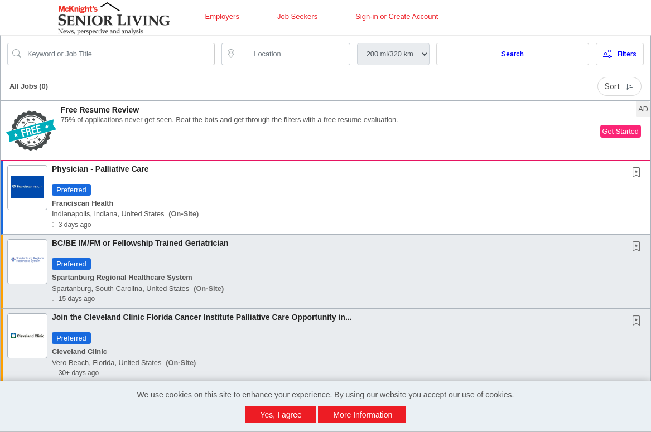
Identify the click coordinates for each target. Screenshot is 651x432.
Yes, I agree (281, 414)
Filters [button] (619, 54)
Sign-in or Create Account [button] (396, 16)
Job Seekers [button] (297, 16)
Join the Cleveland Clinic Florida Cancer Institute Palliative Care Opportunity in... (202, 317)
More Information (362, 414)
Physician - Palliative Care (100, 168)
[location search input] (293, 54)
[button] (325, 131)
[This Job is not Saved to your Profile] (638, 173)
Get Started (620, 131)
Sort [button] (619, 86)
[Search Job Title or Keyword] (119, 54)
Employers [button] (222, 16)
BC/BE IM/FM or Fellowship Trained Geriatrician (140, 243)
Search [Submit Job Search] (512, 54)
